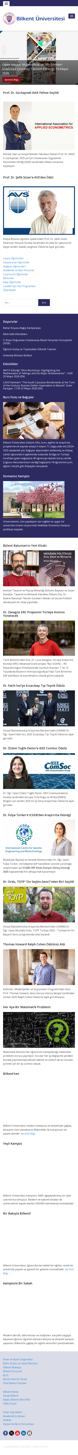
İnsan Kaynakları (12, 1412)
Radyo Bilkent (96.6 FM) (16, 1399)
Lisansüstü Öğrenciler (15, 274)
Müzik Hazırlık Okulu (15, 1379)
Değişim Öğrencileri (14, 266)
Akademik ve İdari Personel (18, 270)
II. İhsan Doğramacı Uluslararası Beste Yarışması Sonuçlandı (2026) (37, 341)
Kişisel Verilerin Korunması (18, 1424)
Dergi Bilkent (10, 1395)
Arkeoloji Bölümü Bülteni (17, 355)
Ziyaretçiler (9, 290)
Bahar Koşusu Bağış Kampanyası (22, 328)
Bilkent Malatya (12, 1367)
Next (75, 58)
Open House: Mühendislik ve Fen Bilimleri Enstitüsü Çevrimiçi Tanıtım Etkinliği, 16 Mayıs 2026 (35, 68)
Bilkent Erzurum (12, 1371)
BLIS (5, 1375)
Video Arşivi (9, 1403)
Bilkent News (10, 1391)
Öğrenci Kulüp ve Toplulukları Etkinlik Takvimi (29, 349)
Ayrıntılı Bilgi (11, 79)
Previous (3, 58)
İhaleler (7, 1420)
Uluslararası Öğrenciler (16, 262)
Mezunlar (8, 278)
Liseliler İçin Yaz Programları (19, 286)
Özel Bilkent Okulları (15, 1383)
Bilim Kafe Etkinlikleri (15, 334)
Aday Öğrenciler (12, 282)
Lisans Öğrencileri (13, 258)
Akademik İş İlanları (14, 1416)
